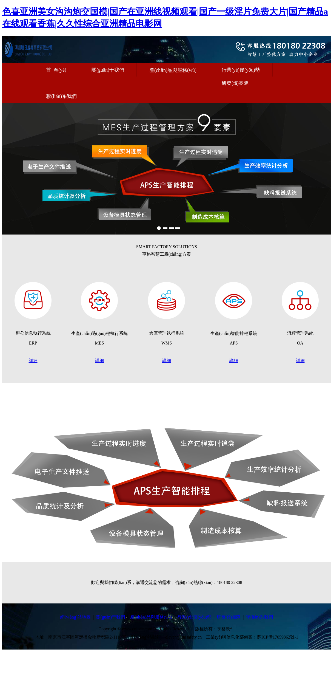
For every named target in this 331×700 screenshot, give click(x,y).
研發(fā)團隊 (235, 83)
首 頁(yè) (56, 70)
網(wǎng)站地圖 (75, 617)
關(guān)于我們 (108, 70)
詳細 (33, 360)
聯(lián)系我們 (61, 96)
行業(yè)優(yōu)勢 (241, 70)
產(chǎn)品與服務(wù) (172, 70)
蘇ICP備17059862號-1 (277, 637)
